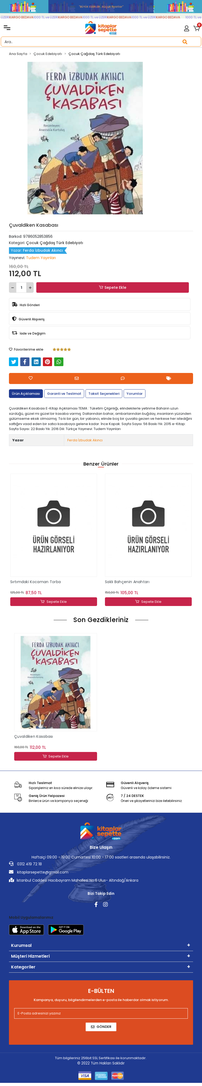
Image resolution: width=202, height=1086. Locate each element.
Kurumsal (21, 945)
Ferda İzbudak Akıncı (85, 440)
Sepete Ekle (112, 287)
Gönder (101, 1026)
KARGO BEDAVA (26, 17)
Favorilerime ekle (26, 349)
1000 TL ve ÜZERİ (50, 17)
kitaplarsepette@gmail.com (38, 872)
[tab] (26, 393)
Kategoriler (23, 967)
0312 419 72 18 (25, 864)
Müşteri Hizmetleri (30, 956)
